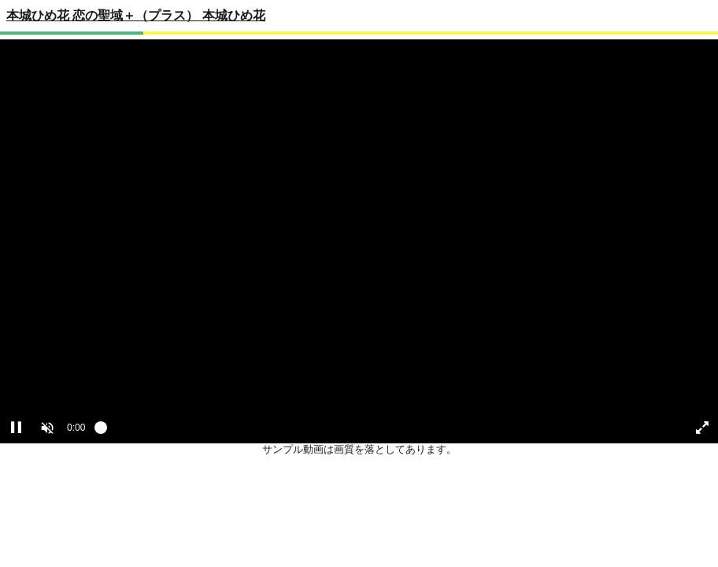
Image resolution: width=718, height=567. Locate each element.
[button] (47, 427)
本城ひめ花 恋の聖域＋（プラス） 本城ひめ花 (135, 15)
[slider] (384, 431)
